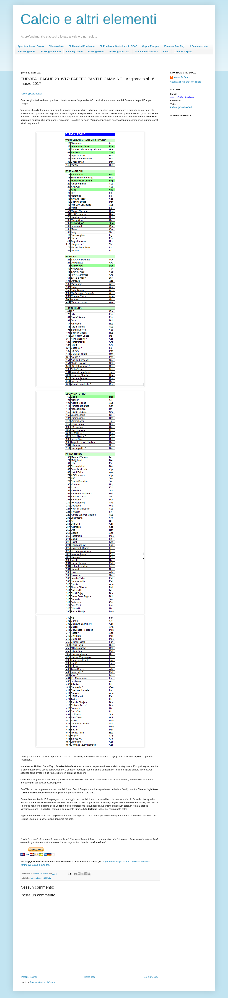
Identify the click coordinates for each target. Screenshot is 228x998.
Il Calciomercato (199, 46)
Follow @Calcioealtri (31, 93)
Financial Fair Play (174, 46)
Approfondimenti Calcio (30, 46)
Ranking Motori (96, 51)
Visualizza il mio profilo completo (185, 82)
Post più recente (29, 977)
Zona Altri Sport (183, 51)
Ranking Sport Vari (119, 51)
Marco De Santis (182, 77)
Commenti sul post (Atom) (42, 982)
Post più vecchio (151, 977)
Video (166, 51)
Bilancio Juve (56, 46)
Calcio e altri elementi (88, 19)
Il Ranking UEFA (26, 51)
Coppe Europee (150, 46)
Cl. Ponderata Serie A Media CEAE (118, 46)
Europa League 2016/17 (40, 878)
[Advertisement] (85, 64)
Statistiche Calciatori (146, 51)
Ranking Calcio (74, 51)
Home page (89, 977)
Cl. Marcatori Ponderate (82, 46)
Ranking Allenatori (50, 51)
